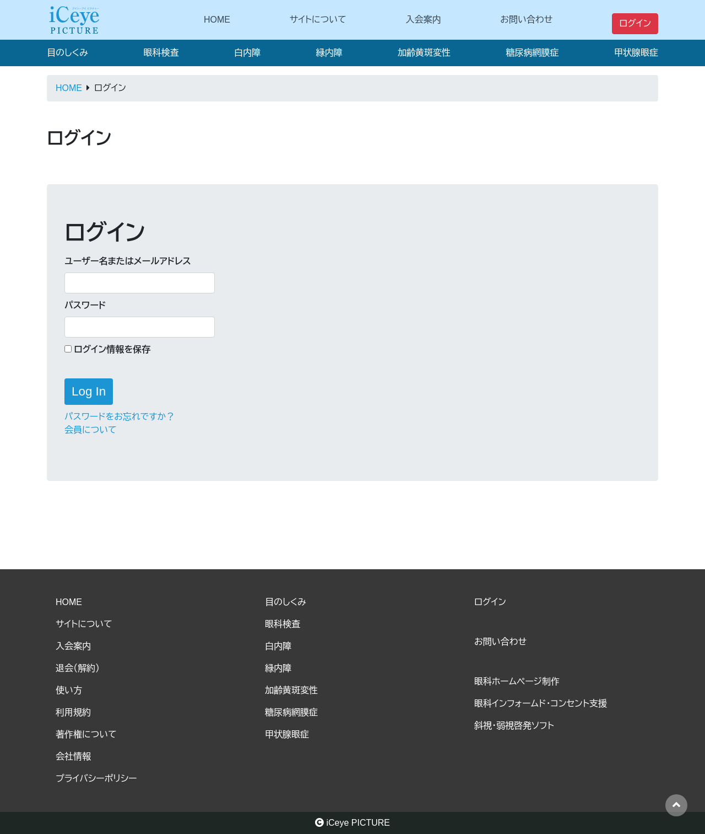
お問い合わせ (526, 19)
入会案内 (423, 19)
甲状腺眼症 (636, 52)
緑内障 (329, 52)
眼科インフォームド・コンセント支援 (540, 703)
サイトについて (318, 19)
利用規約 (73, 712)
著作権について (86, 734)
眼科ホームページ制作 (517, 681)
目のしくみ (67, 52)
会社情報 (73, 756)
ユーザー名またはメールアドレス (127, 261)
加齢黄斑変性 (424, 52)
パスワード (85, 305)
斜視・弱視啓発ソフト (514, 725)
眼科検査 (160, 52)
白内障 (247, 52)
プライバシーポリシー (96, 778)
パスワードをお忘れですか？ (119, 416)
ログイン (635, 23)
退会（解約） (78, 668)
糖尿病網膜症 (532, 52)
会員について (90, 430)
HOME (217, 19)
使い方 (69, 690)
